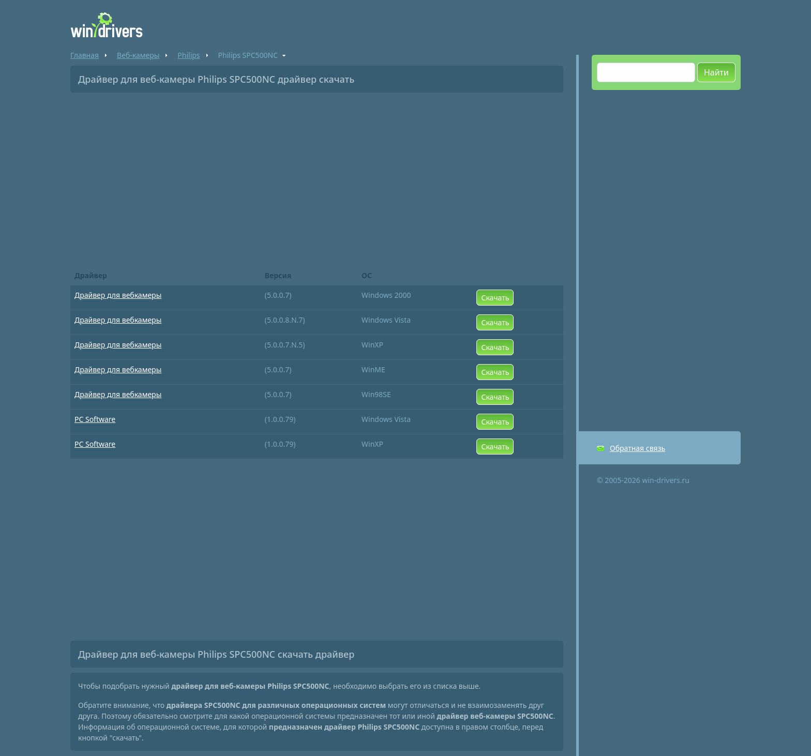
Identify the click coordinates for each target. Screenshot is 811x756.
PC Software (94, 419)
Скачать (495, 298)
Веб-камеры (138, 55)
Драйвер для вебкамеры (117, 295)
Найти (716, 72)
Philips (188, 55)
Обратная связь (637, 448)
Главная (84, 55)
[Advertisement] (316, 177)
